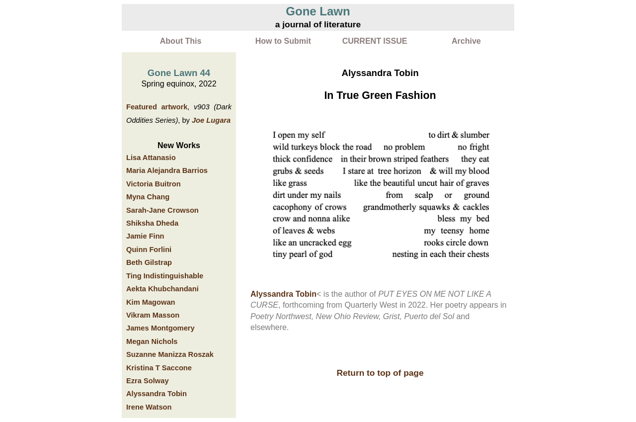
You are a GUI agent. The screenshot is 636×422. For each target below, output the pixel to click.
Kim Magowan (150, 302)
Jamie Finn (145, 236)
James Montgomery (160, 328)
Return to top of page (379, 373)
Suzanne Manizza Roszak (170, 354)
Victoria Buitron (153, 184)
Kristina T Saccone (159, 368)
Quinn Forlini (148, 249)
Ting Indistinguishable (164, 276)
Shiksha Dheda (152, 223)
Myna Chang (147, 197)
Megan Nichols (151, 341)
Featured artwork (156, 107)
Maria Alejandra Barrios (167, 170)
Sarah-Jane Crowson (162, 210)
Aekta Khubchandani (162, 289)
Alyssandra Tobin (156, 394)
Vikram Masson (152, 315)
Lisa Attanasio (151, 158)
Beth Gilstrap (149, 262)
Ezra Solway (147, 381)
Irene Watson (148, 407)
